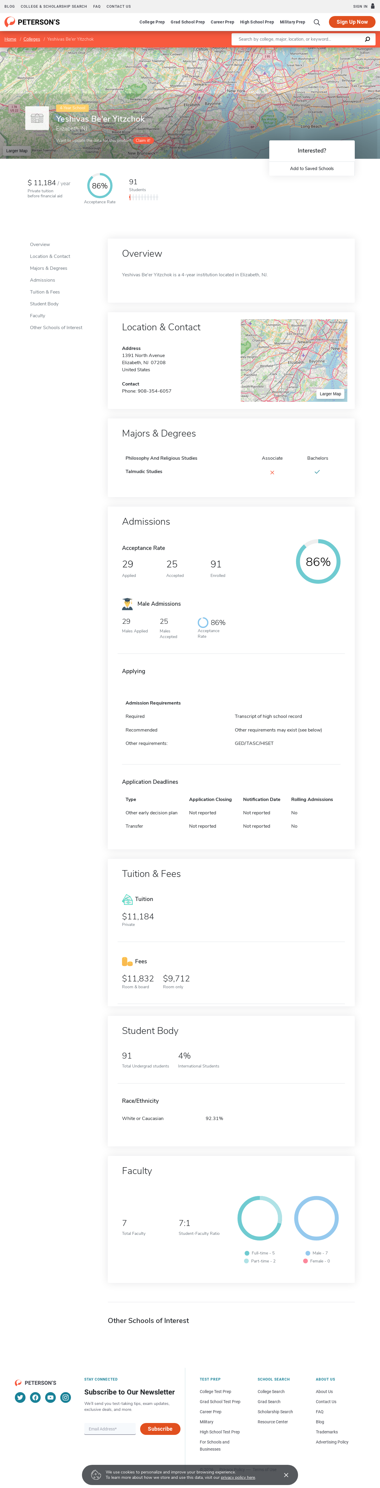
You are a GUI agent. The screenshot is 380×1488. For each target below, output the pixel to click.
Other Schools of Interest (56, 327)
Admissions (42, 280)
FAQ (97, 6)
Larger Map (17, 150)
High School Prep (257, 22)
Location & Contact (50, 256)
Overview (40, 244)
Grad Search (269, 1401)
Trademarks (327, 1432)
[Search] (317, 22)
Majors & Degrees (48, 268)
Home (10, 39)
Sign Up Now (352, 22)
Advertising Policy (332, 1442)
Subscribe (160, 1429)
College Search (271, 1391)
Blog (9, 6)
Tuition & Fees (45, 292)
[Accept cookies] (282, 1474)
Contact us (119, 6)
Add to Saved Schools (312, 169)
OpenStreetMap (339, 50)
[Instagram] (65, 1397)
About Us (324, 1391)
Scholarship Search (275, 1411)
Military (206, 1421)
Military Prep (292, 22)
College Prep (152, 22)
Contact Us (326, 1401)
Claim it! (143, 140)
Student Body (44, 304)
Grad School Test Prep (220, 1401)
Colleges (31, 39)
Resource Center (273, 1421)
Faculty (37, 315)
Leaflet (308, 50)
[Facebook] (35, 1397)
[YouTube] (50, 1397)
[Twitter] (20, 1397)
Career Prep (222, 22)
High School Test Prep (220, 1432)
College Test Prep (215, 1391)
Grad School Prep (188, 22)
